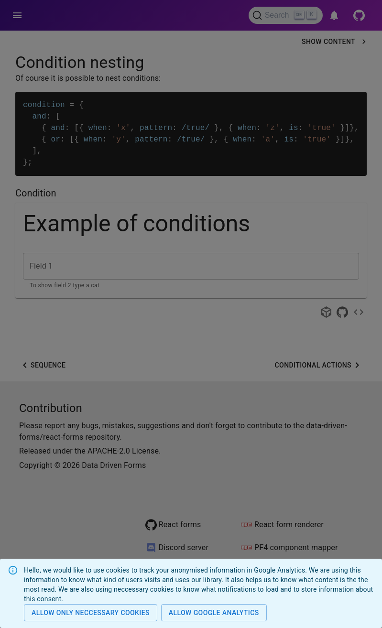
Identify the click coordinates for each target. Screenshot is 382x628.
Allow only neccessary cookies (90, 613)
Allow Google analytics (214, 613)
